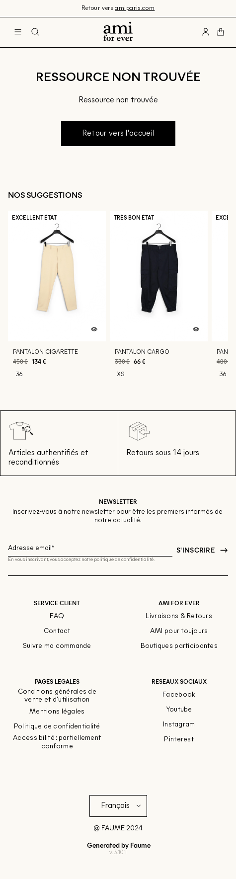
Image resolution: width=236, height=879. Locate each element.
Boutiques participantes (179, 646)
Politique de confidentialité (57, 726)
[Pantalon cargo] (159, 299)
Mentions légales (56, 712)
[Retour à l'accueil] (118, 32)
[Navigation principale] (18, 32)
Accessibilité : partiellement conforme (57, 742)
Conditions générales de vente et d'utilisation (57, 696)
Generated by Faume (118, 845)
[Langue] (123, 806)
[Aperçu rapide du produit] (94, 329)
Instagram (179, 724)
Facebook (178, 695)
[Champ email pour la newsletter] (90, 547)
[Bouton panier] (220, 32)
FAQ (57, 616)
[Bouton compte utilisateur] (205, 32)
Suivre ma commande (57, 646)
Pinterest (179, 739)
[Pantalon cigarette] (57, 299)
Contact (57, 631)
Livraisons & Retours (179, 616)
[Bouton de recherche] (35, 32)
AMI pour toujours (179, 631)
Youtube (179, 710)
